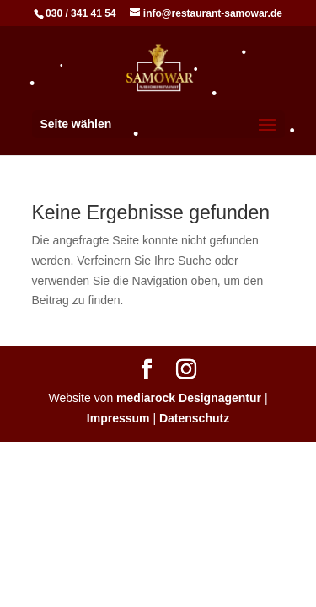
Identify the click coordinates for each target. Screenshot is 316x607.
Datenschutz (194, 418)
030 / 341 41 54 (80, 13)
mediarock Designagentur (188, 398)
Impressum (118, 418)
